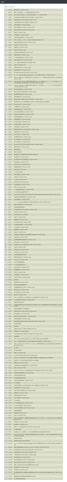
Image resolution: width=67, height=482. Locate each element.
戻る (5, 4)
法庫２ (3, 2)
